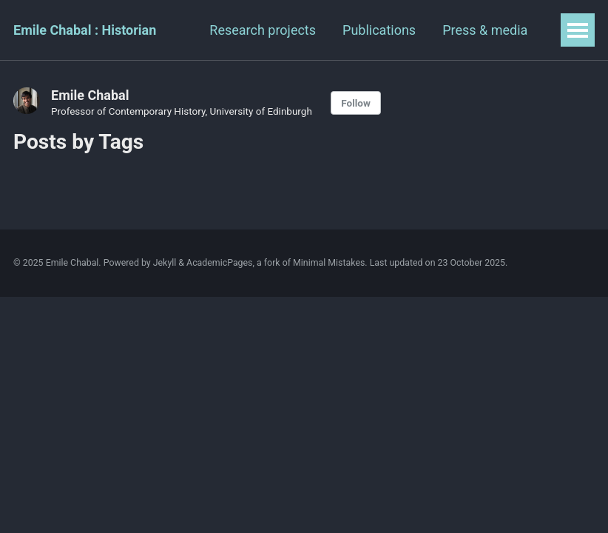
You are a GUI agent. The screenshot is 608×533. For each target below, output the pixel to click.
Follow (356, 103)
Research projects (262, 30)
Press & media (484, 30)
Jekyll (165, 263)
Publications (379, 30)
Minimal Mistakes (329, 263)
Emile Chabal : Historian (84, 30)
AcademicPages (219, 263)
